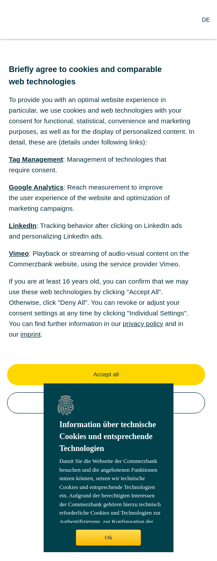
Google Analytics (36, 187)
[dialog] (108, 280)
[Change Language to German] (206, 19)
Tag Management (36, 159)
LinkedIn (22, 225)
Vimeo (19, 253)
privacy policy (143, 323)
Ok (108, 537)
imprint (30, 334)
